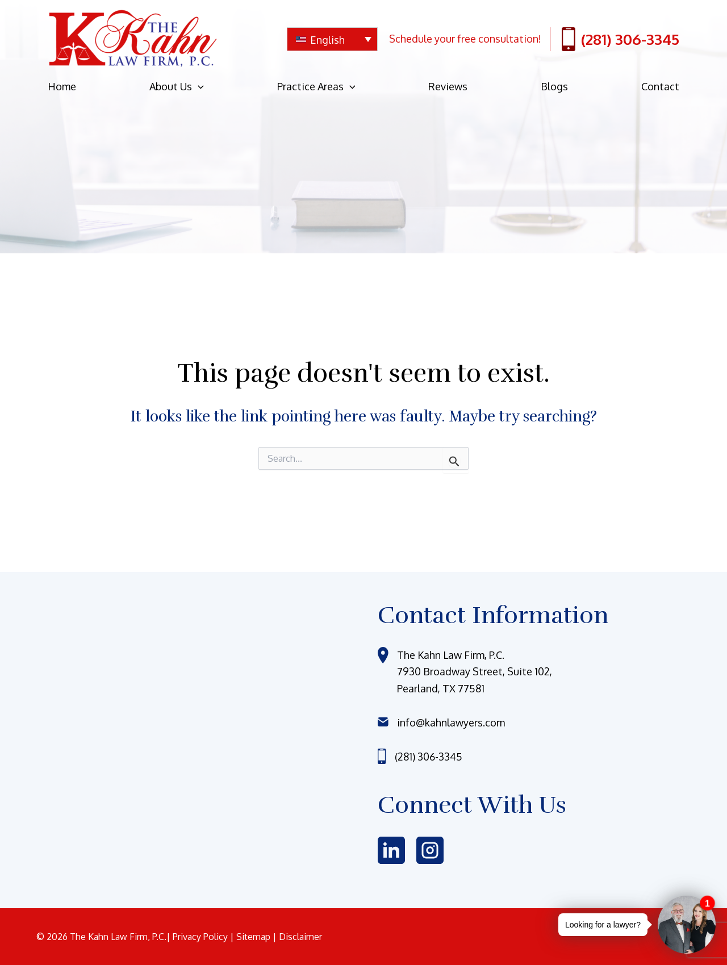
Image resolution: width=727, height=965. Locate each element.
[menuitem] (332, 39)
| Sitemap (251, 936)
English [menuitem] (327, 40)
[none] (332, 39)
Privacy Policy (201, 936)
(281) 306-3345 (620, 39)
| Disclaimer (297, 936)
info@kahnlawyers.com (451, 722)
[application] (198, 86)
